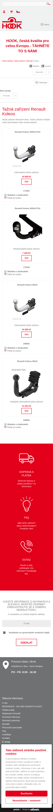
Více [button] (26, 182)
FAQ (4, 731)
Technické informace (11, 717)
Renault (29, 61)
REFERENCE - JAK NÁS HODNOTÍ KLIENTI (22, 706)
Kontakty (6, 738)
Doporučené (39, 72)
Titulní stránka (7, 61)
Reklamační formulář (11, 713)
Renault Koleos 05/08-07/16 (27, 132)
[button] (19, 10)
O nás (4, 703)
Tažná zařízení (19, 61)
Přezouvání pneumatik (12, 727)
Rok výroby (6, 96)
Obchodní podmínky (11, 720)
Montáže (6, 724)
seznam (46, 66)
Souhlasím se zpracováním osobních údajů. (26, 632)
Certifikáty (6, 734)
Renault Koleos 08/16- (27, 285)
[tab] (42, 72)
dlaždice (34, 66)
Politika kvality (8, 710)
